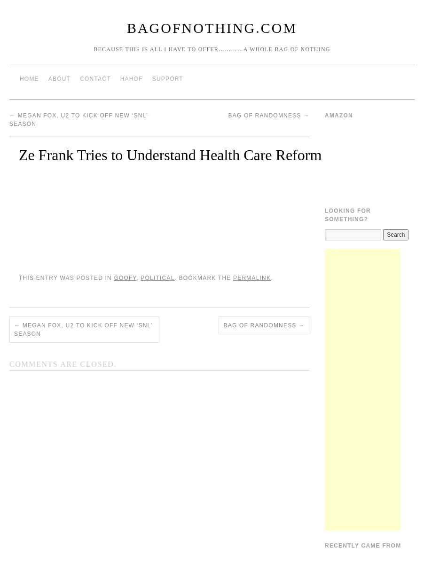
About (59, 79)
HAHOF (131, 79)
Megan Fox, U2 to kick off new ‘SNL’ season (83, 329)
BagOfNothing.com (212, 28)
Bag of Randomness (268, 115)
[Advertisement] (362, 390)
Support (167, 79)
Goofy (125, 278)
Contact (95, 79)
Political (157, 278)
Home (29, 79)
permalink (252, 278)
